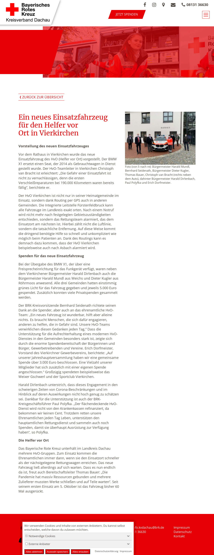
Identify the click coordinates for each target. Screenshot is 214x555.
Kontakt (179, 536)
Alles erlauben (80, 551)
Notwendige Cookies (40, 536)
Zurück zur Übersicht (43, 97)
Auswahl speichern (57, 551)
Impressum (182, 527)
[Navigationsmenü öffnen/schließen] (206, 14)
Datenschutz (183, 532)
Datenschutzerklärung (106, 551)
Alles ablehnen (34, 551)
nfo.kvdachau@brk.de (148, 527)
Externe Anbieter (37, 544)
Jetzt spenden (127, 14)
